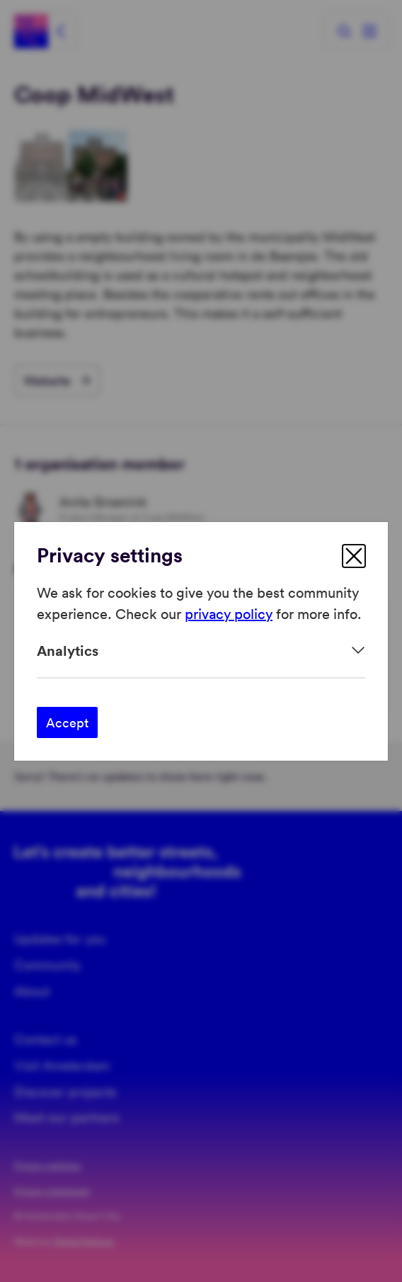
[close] (354, 556)
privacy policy (228, 613)
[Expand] (201, 650)
